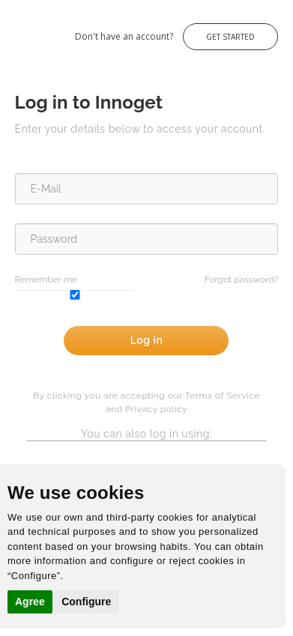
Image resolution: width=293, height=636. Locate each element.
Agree (30, 602)
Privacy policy (156, 409)
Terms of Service (222, 395)
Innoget (14, 28)
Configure (86, 602)
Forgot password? (242, 279)
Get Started (230, 36)
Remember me (46, 279)
